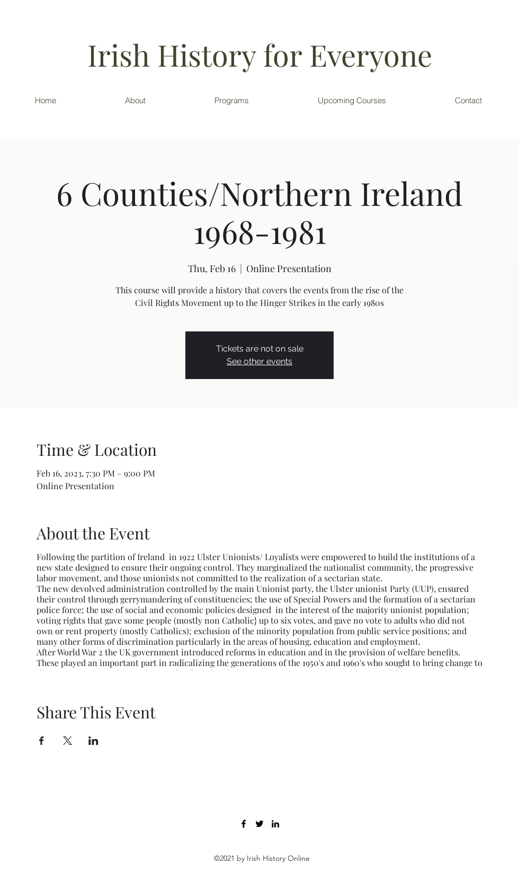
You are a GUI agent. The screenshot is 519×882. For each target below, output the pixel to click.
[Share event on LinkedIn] (93, 740)
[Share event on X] (67, 740)
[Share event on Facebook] (42, 740)
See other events (259, 361)
